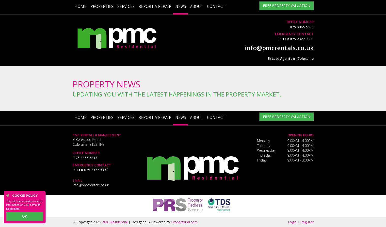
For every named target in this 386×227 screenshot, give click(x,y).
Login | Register (301, 222)
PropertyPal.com (184, 222)
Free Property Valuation (286, 6)
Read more (12, 210)
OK (25, 217)
